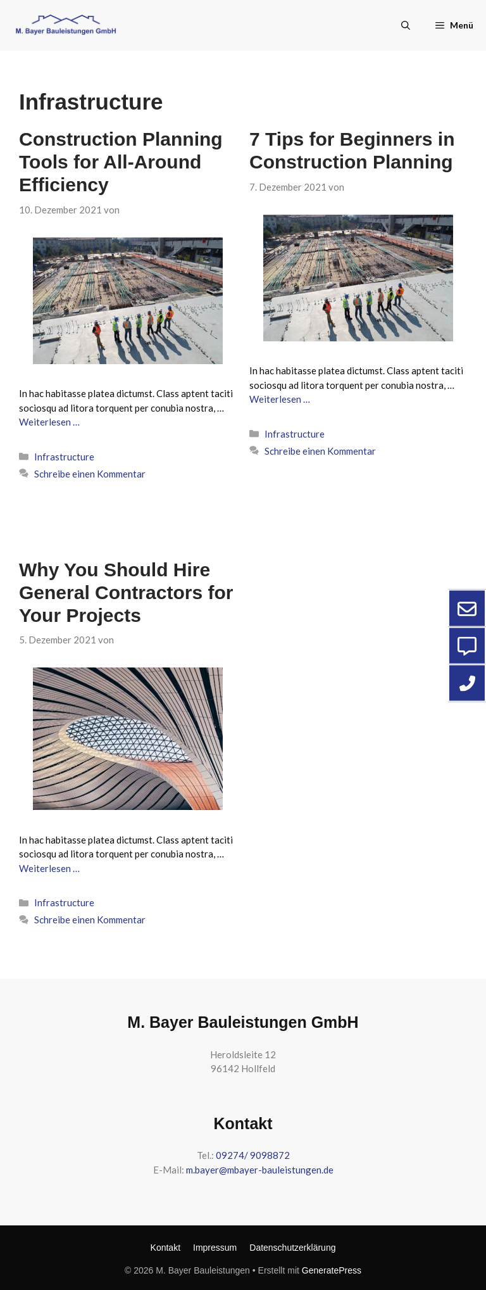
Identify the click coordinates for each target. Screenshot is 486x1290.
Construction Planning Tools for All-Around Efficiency (121, 162)
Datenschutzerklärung (292, 1248)
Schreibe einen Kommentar (90, 473)
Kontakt (165, 1248)
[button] (406, 25)
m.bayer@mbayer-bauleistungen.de (259, 1169)
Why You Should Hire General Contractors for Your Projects (126, 592)
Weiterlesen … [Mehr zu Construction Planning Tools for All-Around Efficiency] (49, 421)
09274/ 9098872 (253, 1155)
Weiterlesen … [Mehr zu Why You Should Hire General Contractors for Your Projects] (49, 868)
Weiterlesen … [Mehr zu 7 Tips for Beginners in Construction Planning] (279, 399)
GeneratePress (331, 1270)
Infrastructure (64, 456)
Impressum (215, 1248)
